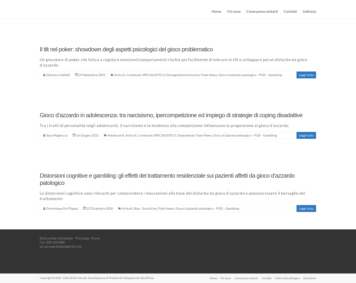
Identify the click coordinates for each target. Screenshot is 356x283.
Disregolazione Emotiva (183, 75)
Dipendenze (186, 135)
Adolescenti (115, 135)
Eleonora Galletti (58, 75)
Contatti (290, 11)
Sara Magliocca (57, 135)
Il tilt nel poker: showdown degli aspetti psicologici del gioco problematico (126, 49)
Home (216, 11)
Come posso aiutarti (262, 11)
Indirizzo (309, 11)
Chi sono (234, 11)
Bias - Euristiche (145, 208)
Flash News (209, 75)
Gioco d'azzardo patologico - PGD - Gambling (250, 75)
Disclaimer (310, 278)
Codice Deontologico (287, 278)
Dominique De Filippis (62, 208)
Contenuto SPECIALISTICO (145, 75)
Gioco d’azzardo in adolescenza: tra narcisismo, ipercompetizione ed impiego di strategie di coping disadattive (171, 115)
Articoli (119, 75)
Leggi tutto (306, 75)
